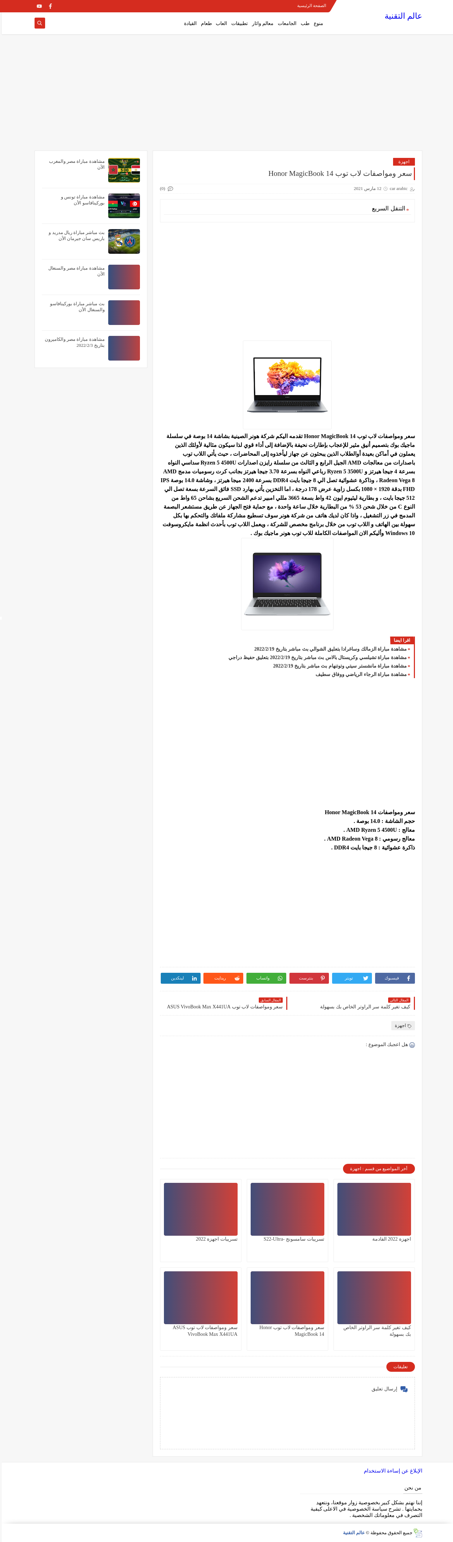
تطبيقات (237, 23)
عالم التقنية (402, 16)
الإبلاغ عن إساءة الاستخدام (391, 1471)
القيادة (188, 23)
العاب (219, 23)
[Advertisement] (227, 96)
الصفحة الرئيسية (309, 5)
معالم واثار (261, 23)
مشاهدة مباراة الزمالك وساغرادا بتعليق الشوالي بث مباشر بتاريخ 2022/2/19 (328, 649)
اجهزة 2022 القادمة (390, 1239)
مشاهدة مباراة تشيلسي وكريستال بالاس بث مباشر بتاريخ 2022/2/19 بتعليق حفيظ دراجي (316, 657)
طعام (204, 23)
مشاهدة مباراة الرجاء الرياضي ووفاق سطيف (359, 674)
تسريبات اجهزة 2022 (215, 1239)
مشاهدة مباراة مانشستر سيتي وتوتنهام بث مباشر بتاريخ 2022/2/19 (338, 666)
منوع (317, 23)
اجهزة (402, 161)
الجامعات (285, 23)
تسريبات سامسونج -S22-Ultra (292, 1239)
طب (303, 23)
